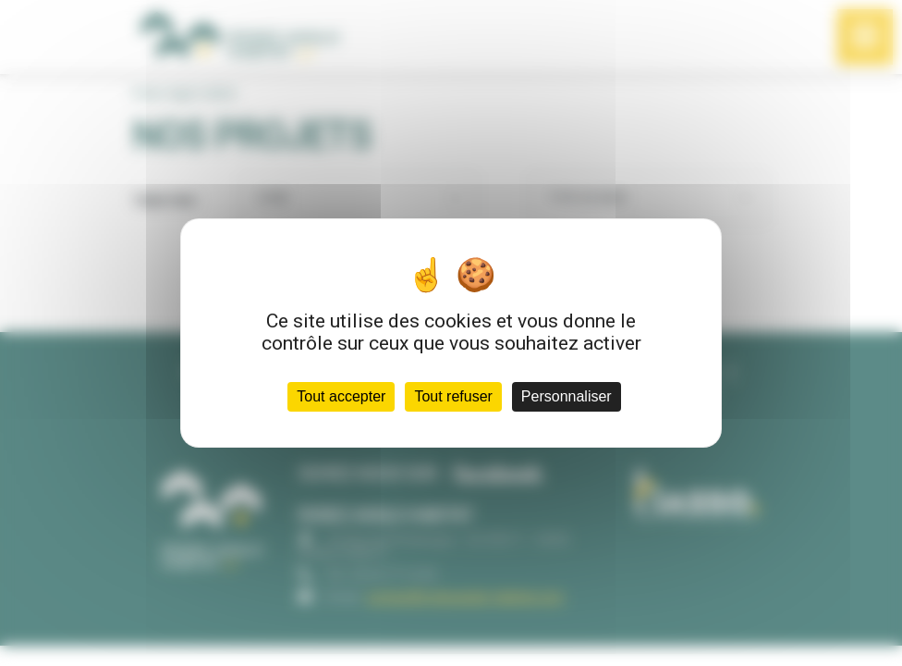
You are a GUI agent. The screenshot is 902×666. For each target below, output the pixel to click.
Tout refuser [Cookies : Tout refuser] (453, 396)
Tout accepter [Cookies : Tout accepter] (341, 396)
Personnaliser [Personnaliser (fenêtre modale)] (566, 396)
